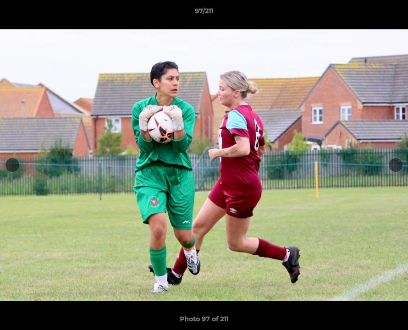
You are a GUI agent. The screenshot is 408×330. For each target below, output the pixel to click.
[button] (391, 13)
